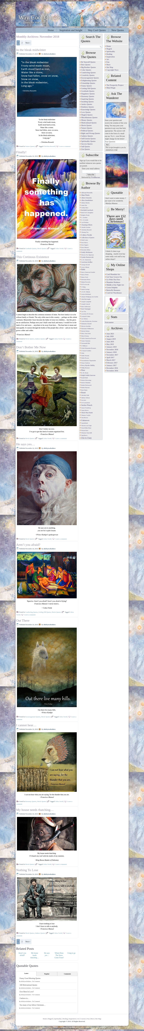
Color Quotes (86, 70)
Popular (46, 974)
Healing (109, 54)
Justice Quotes (86, 104)
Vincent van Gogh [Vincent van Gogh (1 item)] (86, 425)
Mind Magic (111, 88)
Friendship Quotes (88, 83)
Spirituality (110, 51)
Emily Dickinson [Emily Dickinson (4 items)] (86, 252)
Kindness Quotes (87, 107)
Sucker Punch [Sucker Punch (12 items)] (86, 405)
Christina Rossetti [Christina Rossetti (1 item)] (86, 230)
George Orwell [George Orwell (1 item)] (85, 264)
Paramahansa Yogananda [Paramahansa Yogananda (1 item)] (88, 360)
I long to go (71, 953)
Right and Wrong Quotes (90, 133)
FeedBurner (95, 177)
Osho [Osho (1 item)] (82, 353)
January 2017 (111, 365)
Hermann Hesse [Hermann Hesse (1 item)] (85, 279)
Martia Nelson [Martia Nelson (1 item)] (85, 331)
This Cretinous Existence (32, 257)
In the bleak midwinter (31, 50)
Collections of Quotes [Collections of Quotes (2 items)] (87, 237)
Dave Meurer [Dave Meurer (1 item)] (85, 247)
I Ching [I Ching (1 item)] (83, 287)
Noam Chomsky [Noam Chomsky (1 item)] (85, 341)
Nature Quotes (30, 146)
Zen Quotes (85, 149)
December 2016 (112, 368)
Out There (23, 620)
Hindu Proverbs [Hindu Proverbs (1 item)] (85, 282)
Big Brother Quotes (88, 67)
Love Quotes (86, 112)
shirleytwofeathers (50, 54)
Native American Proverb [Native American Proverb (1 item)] (88, 338)
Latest (26, 973)
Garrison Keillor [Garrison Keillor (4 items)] (87, 262)
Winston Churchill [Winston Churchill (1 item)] (86, 433)
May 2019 (110, 344)
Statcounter (109, 322)
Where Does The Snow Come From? (59, 955)
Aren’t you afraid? (28, 545)
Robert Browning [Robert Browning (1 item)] (86, 380)
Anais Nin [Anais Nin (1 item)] (84, 205)
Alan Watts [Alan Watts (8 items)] (85, 195)
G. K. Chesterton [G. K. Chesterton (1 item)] (86, 259)
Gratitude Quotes (31, 248)
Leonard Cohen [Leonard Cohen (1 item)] (85, 316)
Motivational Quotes (89, 123)
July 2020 (110, 336)
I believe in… (24, 998)
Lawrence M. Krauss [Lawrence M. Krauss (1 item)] (87, 314)
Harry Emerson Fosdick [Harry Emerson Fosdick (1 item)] (88, 272)
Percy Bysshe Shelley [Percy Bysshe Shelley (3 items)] (88, 365)
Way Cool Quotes (39, 17)
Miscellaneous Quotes (89, 117)
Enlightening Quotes (89, 81)
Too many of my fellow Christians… (33, 1005)
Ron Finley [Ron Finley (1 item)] (84, 390)
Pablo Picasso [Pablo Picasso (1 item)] (85, 358)
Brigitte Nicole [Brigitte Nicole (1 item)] (85, 215)
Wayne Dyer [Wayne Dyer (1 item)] (84, 430)
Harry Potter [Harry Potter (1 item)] (85, 274)
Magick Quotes (87, 115)
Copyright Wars (112, 70)
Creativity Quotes (88, 75)
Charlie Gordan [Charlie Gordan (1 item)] (85, 227)
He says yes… (25, 444)
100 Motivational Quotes (28, 985)
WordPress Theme (74, 1028)
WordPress (63, 1028)
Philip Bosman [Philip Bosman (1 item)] (85, 368)
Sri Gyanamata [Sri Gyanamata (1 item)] (85, 402)
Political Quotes (87, 131)
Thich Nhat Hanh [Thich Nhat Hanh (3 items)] (87, 413)
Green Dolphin (112, 288)
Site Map (109, 67)
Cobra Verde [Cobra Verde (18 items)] (86, 235)
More (108, 65)
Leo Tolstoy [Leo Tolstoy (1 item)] (84, 318)
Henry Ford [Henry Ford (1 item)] (84, 277)
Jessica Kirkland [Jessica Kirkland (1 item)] (86, 294)
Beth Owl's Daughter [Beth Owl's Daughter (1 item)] (87, 212)
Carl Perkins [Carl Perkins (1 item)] (85, 222)
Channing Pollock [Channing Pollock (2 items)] (86, 225)
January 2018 (111, 352)
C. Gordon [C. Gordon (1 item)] (84, 217)
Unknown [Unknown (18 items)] (85, 420)
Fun (107, 62)
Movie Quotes (41, 248)
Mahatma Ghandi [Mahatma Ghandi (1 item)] (86, 323)
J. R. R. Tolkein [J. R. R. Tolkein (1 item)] (85, 292)
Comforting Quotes (31, 612)
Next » (28, 43)
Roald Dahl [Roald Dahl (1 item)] (84, 377)
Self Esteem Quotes (88, 139)
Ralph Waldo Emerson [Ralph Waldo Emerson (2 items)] (88, 375)
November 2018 (112, 350)
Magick (109, 49)
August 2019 (111, 339)
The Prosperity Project (115, 85)
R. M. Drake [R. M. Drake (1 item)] (84, 373)
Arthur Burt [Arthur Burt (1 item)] (84, 207)
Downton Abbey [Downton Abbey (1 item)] (85, 250)
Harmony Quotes (30, 801)
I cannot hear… (26, 725)
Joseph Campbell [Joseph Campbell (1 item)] (86, 301)
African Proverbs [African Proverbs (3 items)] (87, 193)
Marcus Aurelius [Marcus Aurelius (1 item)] (86, 326)
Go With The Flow (113, 280)
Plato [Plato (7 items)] (83, 370)
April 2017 (110, 357)
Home (51, 30)
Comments (67, 974)
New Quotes (117, 30)
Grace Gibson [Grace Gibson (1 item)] (85, 267)
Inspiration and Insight (70, 30)
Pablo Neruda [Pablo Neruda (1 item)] (85, 355)
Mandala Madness (113, 282)
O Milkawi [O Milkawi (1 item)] (84, 346)
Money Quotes (86, 120)
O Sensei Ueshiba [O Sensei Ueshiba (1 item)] (86, 350)
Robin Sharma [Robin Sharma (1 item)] (85, 387)
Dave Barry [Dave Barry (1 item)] (84, 242)
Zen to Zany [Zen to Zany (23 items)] (86, 438)
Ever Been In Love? (27, 992)
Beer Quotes (85, 65)
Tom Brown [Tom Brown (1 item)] (84, 417)
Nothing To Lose (27, 870)
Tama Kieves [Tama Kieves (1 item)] (85, 410)
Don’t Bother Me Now (31, 347)
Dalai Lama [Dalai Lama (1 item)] (84, 240)
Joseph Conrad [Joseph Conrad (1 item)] (85, 304)
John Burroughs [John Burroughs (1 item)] (86, 299)
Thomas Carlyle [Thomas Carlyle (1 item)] (85, 415)
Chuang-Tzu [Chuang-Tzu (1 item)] (84, 232)
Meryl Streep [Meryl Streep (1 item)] (85, 336)
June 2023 (110, 334)
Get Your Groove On (114, 277)
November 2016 (112, 371)
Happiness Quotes (88, 94)
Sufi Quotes (85, 147)
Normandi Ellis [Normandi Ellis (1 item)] (85, 343)
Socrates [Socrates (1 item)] (83, 400)
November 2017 (112, 355)
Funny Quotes (86, 86)
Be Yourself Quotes (88, 62)
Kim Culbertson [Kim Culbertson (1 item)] (86, 306)
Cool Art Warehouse (114, 293)
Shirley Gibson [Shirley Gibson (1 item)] (85, 397)
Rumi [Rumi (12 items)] (83, 393)
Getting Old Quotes (44, 612)
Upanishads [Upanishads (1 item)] (84, 423)
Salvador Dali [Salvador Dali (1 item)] (85, 395)
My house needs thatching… (35, 810)
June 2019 (110, 342)
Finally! (21, 152)
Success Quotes (87, 144)
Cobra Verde (59, 248)
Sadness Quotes (40, 339)
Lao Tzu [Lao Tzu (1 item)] (83, 311)
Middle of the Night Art (115, 285)
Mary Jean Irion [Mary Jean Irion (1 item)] (86, 333)
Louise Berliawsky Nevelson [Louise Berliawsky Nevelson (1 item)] (89, 321)
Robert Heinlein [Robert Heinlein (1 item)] (85, 382)
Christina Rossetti (49, 146)
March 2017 (110, 360)
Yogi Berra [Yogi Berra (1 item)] (84, 435)
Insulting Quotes (87, 102)
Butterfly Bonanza (113, 290)
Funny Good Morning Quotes (30, 978)
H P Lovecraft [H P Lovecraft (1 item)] (85, 284)
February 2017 (111, 363)
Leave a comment (65, 146)
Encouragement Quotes (32, 717)
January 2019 (111, 347)
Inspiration (110, 57)
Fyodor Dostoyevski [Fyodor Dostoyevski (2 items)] (87, 257)
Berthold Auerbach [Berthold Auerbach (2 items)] (87, 210)
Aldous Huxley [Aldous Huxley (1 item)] (85, 203)
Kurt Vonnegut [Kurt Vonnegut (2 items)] (86, 309)
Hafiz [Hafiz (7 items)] (83, 269)
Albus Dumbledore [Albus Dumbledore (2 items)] (87, 200)
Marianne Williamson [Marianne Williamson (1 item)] (87, 328)
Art (107, 59)
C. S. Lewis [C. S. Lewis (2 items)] (84, 220)
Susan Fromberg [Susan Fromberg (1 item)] (86, 408)
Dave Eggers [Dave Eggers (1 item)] (84, 245)
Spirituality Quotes (88, 141)
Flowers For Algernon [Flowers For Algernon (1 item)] (87, 255)
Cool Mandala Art (113, 274)
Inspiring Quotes (87, 99)
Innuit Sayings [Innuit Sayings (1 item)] (85, 289)
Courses (83, 1019)
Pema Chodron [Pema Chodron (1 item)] (85, 363)
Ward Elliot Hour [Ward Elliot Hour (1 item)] (86, 428)
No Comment (36, 981)
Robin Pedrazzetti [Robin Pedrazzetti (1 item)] (86, 385)
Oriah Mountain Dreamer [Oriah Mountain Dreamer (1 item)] (88, 348)
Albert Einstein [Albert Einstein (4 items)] (86, 198)
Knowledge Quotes (88, 110)
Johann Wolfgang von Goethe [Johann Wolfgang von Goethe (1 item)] (89, 296)
